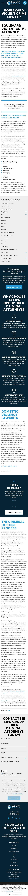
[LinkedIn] (16, 818)
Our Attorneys (14, 287)
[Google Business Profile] (8, 818)
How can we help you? (10, 762)
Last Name (5, 743)
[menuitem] (14, 203)
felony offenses (5, 701)
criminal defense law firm (19, 76)
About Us (14, 848)
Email (3, 752)
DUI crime (12, 691)
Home (14, 845)
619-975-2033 (14, 814)
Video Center (14, 865)
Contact (14, 862)
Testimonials (14, 859)
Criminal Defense (14, 851)
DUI (14, 854)
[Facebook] (12, 818)
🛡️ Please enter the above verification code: (11, 774)
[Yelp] (19, 818)
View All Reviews (14, 512)
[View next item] (15, 506)
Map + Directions (14, 878)
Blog (14, 857)
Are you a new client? (10, 757)
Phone (3, 748)
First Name (5, 739)
